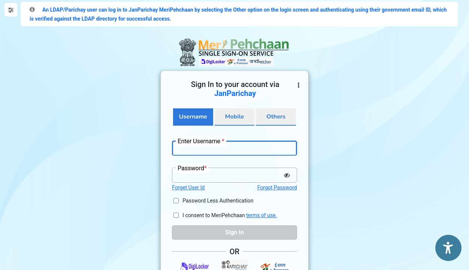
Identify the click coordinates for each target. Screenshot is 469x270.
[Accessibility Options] (448, 248)
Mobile (234, 116)
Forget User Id (188, 187)
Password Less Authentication (217, 201)
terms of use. (261, 215)
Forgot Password (277, 187)
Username (193, 116)
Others (275, 116)
